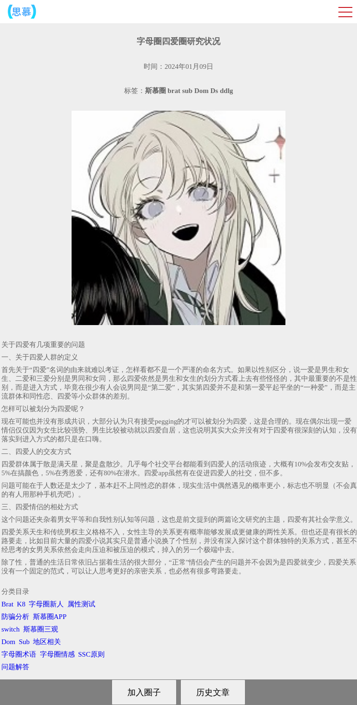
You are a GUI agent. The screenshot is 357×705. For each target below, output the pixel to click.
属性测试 (81, 604)
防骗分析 (15, 616)
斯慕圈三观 (40, 629)
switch (10, 629)
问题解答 (15, 667)
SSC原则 (91, 654)
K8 (21, 604)
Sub (24, 641)
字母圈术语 (18, 654)
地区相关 (47, 641)
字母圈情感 (57, 654)
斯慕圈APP (49, 616)
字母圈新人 (46, 604)
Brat (7, 604)
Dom (8, 641)
